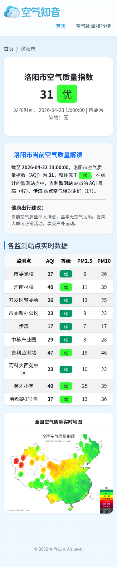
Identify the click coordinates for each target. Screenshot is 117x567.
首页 (61, 26)
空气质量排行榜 (93, 26)
